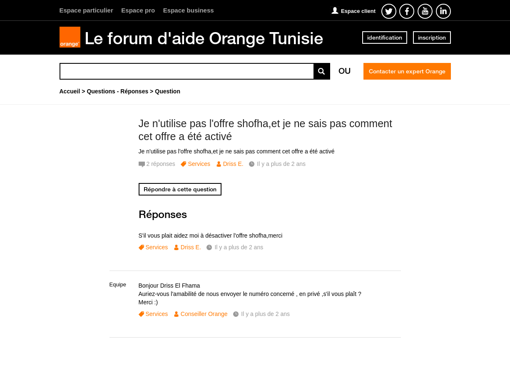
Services (199, 163)
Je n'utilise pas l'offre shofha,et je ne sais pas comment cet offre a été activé (265, 130)
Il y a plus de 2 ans (238, 247)
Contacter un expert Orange (407, 71)
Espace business (188, 10)
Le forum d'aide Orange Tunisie (204, 38)
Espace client (358, 11)
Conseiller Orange (204, 314)
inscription (432, 37)
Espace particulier (86, 10)
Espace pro (138, 10)
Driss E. (233, 163)
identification (384, 37)
